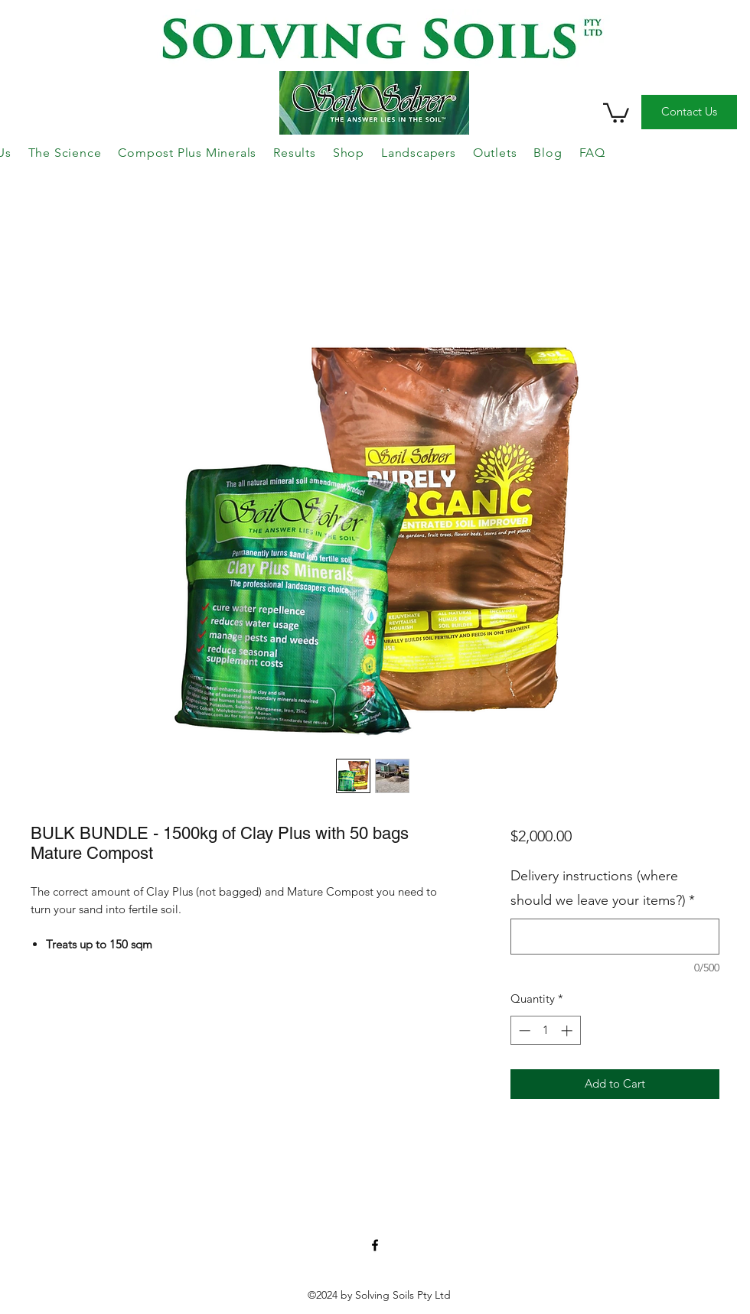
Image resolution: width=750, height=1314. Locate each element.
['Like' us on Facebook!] (375, 1245)
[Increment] (568, 1030)
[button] (616, 112)
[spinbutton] (545, 1030)
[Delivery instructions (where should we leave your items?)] (615, 936)
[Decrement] (523, 1030)
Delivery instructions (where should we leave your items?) (602, 888)
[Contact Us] (689, 112)
